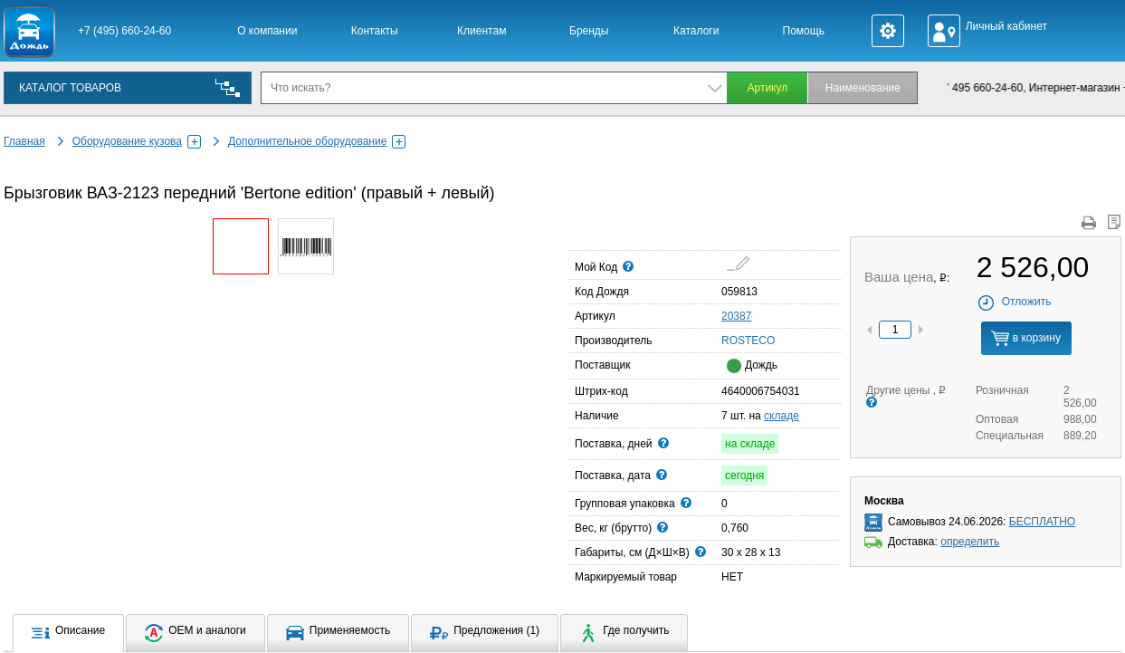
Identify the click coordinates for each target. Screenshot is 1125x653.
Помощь (804, 30)
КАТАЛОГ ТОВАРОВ (70, 88)
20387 (736, 316)
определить (969, 541)
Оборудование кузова (136, 141)
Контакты (374, 30)
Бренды (588, 30)
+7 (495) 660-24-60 (124, 30)
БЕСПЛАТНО (1042, 521)
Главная (24, 141)
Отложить (1014, 301)
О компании (267, 30)
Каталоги (696, 30)
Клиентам (481, 30)
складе (781, 415)
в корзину (1025, 338)
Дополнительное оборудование (316, 141)
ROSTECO (726, 339)
